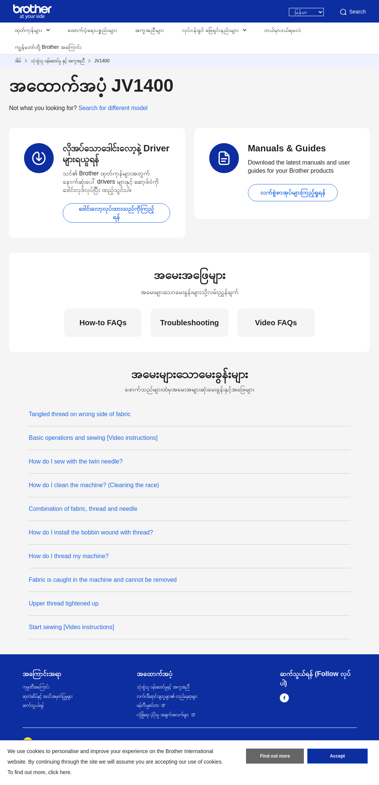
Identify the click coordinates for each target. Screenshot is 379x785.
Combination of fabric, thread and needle (83, 509)
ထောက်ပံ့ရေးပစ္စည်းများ (92, 30)
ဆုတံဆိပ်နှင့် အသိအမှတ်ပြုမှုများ (48, 696)
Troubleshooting (189, 323)
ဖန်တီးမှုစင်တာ (148, 705)
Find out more (275, 756)
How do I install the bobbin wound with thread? (91, 532)
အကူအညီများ (149, 30)
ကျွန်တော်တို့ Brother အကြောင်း (48, 47)
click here (59, 772)
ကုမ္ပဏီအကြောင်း (36, 687)
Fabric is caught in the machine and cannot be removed (103, 580)
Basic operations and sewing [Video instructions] (93, 438)
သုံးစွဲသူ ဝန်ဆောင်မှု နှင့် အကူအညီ (58, 60)
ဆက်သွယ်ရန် (33, 705)
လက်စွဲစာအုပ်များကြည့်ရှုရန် (292, 192)
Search (352, 12)
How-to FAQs (103, 323)
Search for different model (113, 108)
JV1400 (102, 60)
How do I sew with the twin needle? (76, 461)
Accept (337, 756)
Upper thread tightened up (64, 603)
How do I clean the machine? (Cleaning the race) (94, 485)
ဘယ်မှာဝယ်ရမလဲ (282, 30)
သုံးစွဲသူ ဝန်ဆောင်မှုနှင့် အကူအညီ (163, 687)
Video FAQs (276, 323)
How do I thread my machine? (69, 556)
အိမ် (18, 60)
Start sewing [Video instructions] (71, 627)
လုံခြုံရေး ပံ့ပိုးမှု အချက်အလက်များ (163, 714)
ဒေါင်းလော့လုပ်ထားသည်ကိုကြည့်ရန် (116, 212)
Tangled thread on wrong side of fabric (80, 414)
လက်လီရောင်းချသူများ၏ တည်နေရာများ (167, 696)
